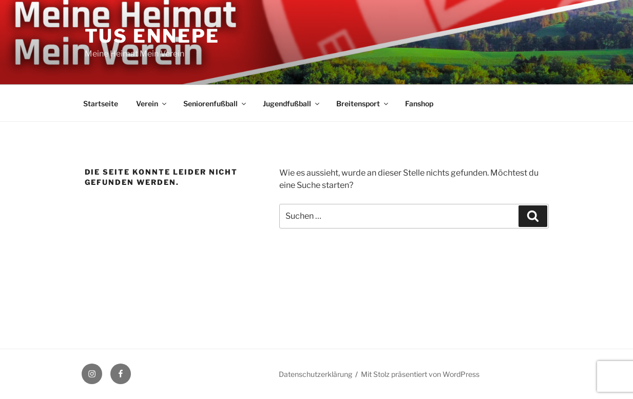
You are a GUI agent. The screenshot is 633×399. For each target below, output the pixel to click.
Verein (152, 103)
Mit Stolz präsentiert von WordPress (420, 374)
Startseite (100, 103)
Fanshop (419, 103)
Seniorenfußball (215, 103)
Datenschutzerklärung (315, 374)
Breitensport (363, 103)
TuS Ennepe (152, 36)
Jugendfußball (292, 103)
